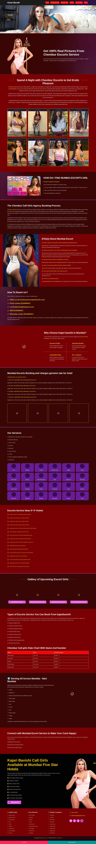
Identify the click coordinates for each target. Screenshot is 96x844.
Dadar (41, 486)
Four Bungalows (12, 830)
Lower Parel (14, 486)
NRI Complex (32, 815)
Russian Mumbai (55, 2)
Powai (82, 467)
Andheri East (52, 824)
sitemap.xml (59, 837)
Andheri (72, 2)
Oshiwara (31, 832)
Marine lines (31, 830)
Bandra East (52, 830)
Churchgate (31, 828)
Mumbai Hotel (64, 2)
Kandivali (27, 495)
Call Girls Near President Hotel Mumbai (19, 549)
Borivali (41, 495)
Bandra (27, 467)
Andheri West (52, 826)
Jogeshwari (55, 495)
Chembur (27, 486)
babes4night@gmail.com (78, 815)
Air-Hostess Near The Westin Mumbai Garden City (21, 542)
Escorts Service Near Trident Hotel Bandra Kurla (21, 535)
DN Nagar (52, 815)
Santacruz (68, 476)
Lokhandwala (11, 828)
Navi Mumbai (79, 2)
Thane (85, 2)
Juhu (13, 467)
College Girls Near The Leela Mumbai (18, 556)
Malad (68, 467)
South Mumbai (11, 819)
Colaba (41, 467)
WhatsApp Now (14, 802)
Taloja (30, 821)
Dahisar (27, 476)
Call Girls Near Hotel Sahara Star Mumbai (19, 566)
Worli (55, 476)
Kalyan (68, 495)
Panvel (10, 824)
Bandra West (52, 828)
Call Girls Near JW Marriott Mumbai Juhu (19, 531)
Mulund (82, 486)
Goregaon (13, 495)
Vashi (82, 495)
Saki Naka (52, 821)
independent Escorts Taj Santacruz (18, 545)
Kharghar (31, 817)
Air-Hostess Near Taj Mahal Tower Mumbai (19, 524)
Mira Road (13, 476)
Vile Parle (82, 476)
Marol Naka (52, 819)
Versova (10, 832)
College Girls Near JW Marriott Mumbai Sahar (20, 538)
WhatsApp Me (72, 842)
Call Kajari (24, 842)
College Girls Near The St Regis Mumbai (19, 521)
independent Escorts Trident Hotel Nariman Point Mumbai (23, 528)
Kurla (68, 486)
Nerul (10, 821)
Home (47, 2)
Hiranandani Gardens (33, 826)
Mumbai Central (12, 817)
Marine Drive (31, 824)
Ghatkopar (54, 486)
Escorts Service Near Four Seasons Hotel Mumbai (21, 552)
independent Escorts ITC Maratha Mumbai (19, 563)
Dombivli (10, 826)
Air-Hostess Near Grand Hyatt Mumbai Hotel (20, 559)
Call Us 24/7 (74, 812)
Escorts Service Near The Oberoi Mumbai (19, 517)
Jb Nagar (52, 817)
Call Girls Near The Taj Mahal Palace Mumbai (20, 514)
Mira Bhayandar (41, 476)
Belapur (30, 819)
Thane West (52, 832)
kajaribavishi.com (44, 837)
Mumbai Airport (12, 815)
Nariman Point (54, 467)
